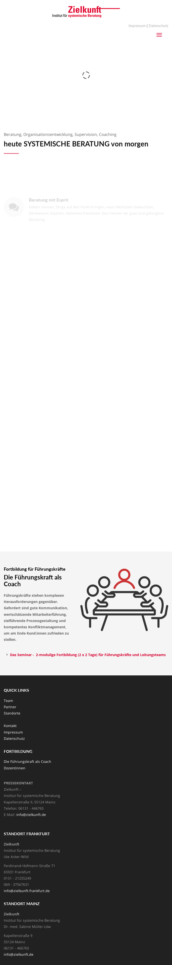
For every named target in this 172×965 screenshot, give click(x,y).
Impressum (137, 26)
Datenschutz (158, 26)
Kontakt (10, 725)
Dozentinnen (14, 768)
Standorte (12, 713)
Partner (10, 706)
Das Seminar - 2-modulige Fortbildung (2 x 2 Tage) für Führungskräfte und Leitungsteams (88, 654)
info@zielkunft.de (31, 814)
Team (8, 700)
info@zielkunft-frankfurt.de (27, 890)
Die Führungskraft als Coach (27, 761)
